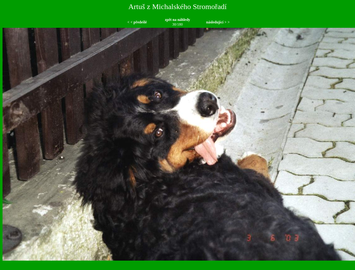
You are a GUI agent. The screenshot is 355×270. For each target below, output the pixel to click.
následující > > (217, 22)
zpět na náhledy (177, 19)
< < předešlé (137, 22)
